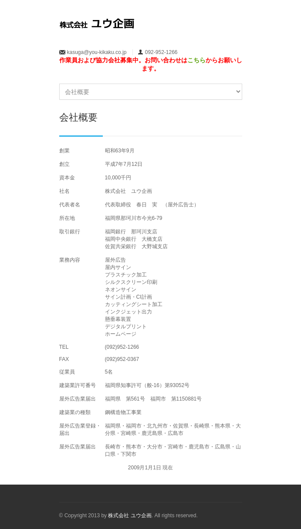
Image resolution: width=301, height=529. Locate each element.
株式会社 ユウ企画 (129, 515)
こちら (196, 60)
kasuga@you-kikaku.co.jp (97, 52)
